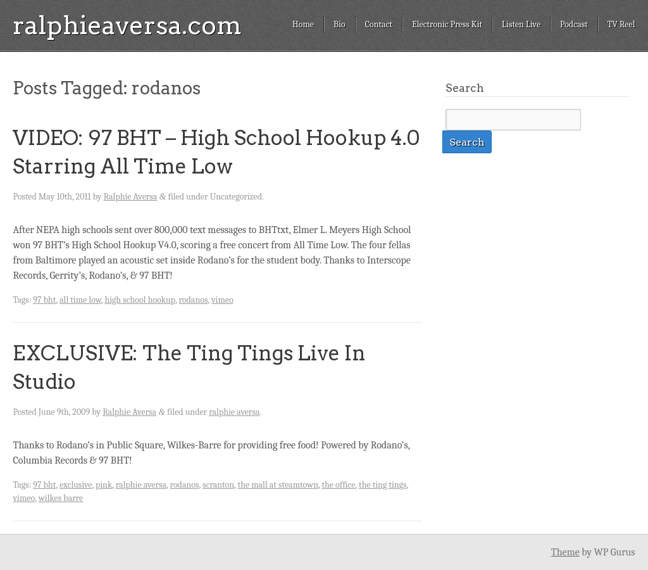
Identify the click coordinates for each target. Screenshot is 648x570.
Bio (339, 24)
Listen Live (521, 24)
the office (339, 484)
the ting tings (382, 484)
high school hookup (139, 299)
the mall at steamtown (278, 484)
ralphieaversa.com (127, 25)
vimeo (222, 299)
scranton (218, 484)
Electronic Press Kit (447, 24)
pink (104, 484)
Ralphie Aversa (131, 196)
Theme (565, 552)
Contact (378, 24)
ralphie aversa (234, 412)
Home (303, 24)
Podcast (574, 24)
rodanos (193, 299)
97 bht (44, 299)
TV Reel (621, 24)
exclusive (75, 484)
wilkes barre (61, 498)
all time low (80, 299)
